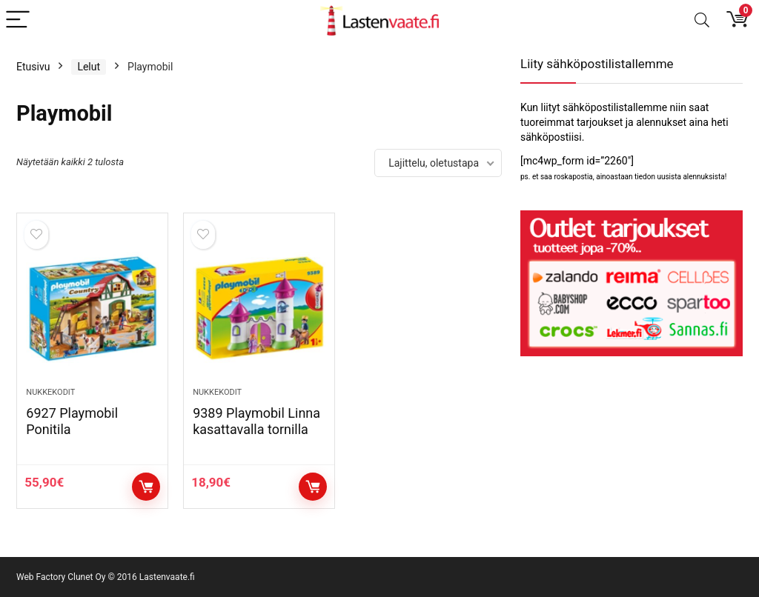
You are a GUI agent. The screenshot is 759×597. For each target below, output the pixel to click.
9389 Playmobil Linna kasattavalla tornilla (256, 421)
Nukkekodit (50, 392)
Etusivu (33, 67)
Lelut (88, 67)
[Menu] (18, 20)
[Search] (702, 20)
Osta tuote (146, 487)
